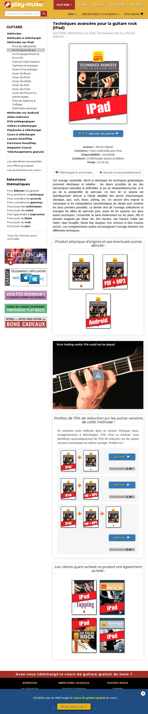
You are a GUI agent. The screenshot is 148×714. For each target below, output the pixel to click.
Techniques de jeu (23, 50)
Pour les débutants (24, 46)
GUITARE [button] (64, 5)
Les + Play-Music (30, 688)
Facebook (118, 688)
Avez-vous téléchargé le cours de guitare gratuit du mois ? (74, 674)
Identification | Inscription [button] (100, 14)
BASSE (99, 5)
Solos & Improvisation (26, 61)
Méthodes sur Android (23, 112)
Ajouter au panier (98, 133)
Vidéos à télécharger (22, 125)
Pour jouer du (19, 218)
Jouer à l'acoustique (24, 69)
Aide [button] (72, 14)
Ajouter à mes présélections (120, 172)
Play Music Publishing (74, 688)
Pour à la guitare (23, 190)
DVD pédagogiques (21, 121)
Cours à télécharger (21, 134)
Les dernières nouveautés (24, 161)
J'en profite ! (74, 706)
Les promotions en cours (23, 170)
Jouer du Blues (21, 73)
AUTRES (137, 5)
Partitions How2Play (21, 143)
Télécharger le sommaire (74, 172)
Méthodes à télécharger (24, 37)
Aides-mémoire (18, 116)
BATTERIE (117, 5)
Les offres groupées (20, 165)
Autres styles (20, 96)
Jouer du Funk (21, 89)
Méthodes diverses (24, 108)
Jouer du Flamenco (24, 92)
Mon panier (133, 14)
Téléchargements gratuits (25, 151)
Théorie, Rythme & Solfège (24, 102)
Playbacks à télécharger (24, 130)
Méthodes (14, 33)
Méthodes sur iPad (20, 42)
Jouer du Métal (21, 81)
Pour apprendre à (26, 214)
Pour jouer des (24, 206)
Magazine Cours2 (19, 147)
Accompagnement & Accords (25, 55)
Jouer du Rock (21, 77)
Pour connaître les (24, 198)
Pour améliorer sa (25, 194)
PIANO (83, 5)
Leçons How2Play (19, 138)
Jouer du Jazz (20, 84)
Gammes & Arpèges (25, 65)
